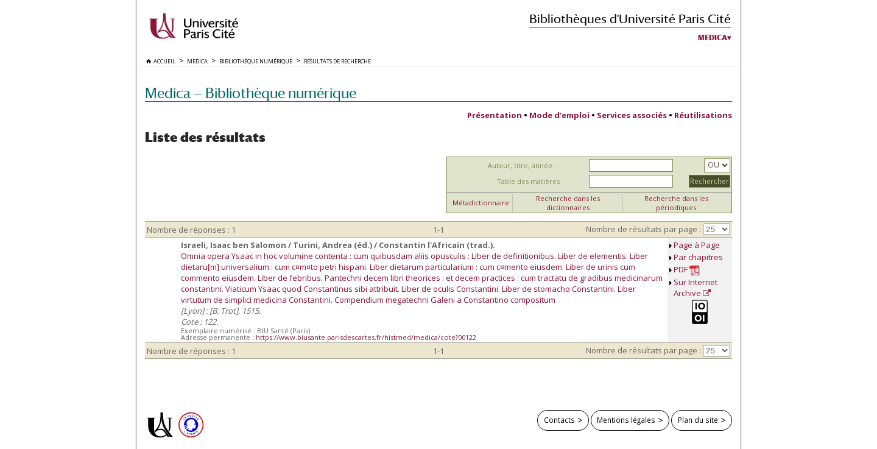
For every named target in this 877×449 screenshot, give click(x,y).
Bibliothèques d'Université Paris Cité (630, 19)
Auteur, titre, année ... (524, 165)
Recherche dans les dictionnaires (568, 203)
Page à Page (697, 244)
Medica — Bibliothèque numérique (250, 93)
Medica (712, 38)
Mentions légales (626, 420)
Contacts (559, 420)
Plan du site (698, 420)
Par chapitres (698, 257)
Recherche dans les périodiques (676, 203)
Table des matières (528, 181)
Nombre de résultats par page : (643, 229)
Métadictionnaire (481, 202)
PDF (687, 269)
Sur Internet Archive (695, 288)
